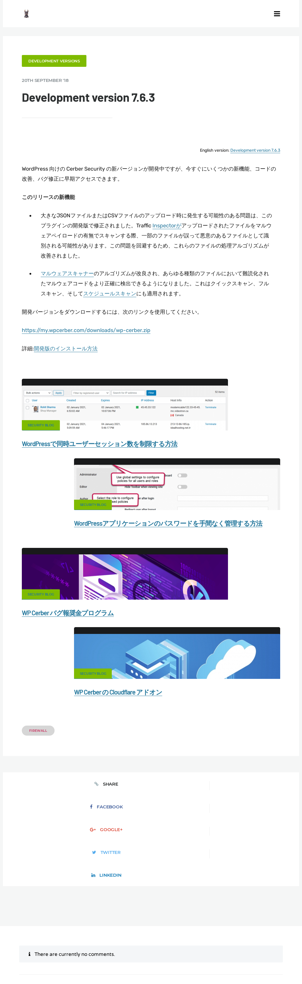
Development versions (58, 60)
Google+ (151, 628)
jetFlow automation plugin (215, 949)
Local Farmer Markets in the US (197, 942)
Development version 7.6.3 (251, 148)
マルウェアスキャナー (70, 270)
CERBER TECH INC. (28, 922)
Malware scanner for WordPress (167, 922)
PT (151, 953)
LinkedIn (266, 628)
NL (276, 949)
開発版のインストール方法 (70, 345)
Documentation (109, 922)
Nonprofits (198, 932)
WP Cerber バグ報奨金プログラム (72, 539)
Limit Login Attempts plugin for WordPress (122, 949)
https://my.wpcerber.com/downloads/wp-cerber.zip (90, 326)
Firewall (42, 575)
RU (269, 949)
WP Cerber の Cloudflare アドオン (204, 539)
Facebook (93, 628)
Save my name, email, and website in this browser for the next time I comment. (194, 839)
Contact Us (71, 922)
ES (256, 949)
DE (249, 949)
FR (262, 949)
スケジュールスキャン (123, 290)
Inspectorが (181, 223)
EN (241, 949)
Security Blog (45, 422)
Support (167, 932)
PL (283, 949)
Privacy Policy (133, 932)
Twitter (208, 628)
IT (288, 949)
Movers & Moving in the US (131, 942)
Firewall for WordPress (232, 922)
